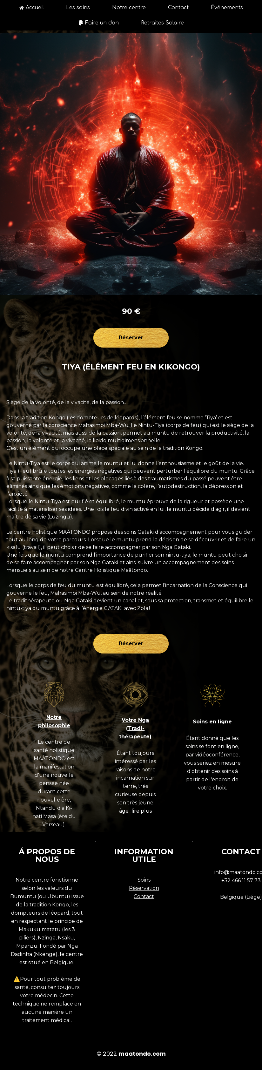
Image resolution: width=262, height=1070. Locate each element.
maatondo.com (142, 1054)
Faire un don (98, 23)
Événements (227, 7)
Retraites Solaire (162, 23)
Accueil (31, 7)
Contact (178, 7)
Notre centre (129, 7)
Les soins (78, 7)
